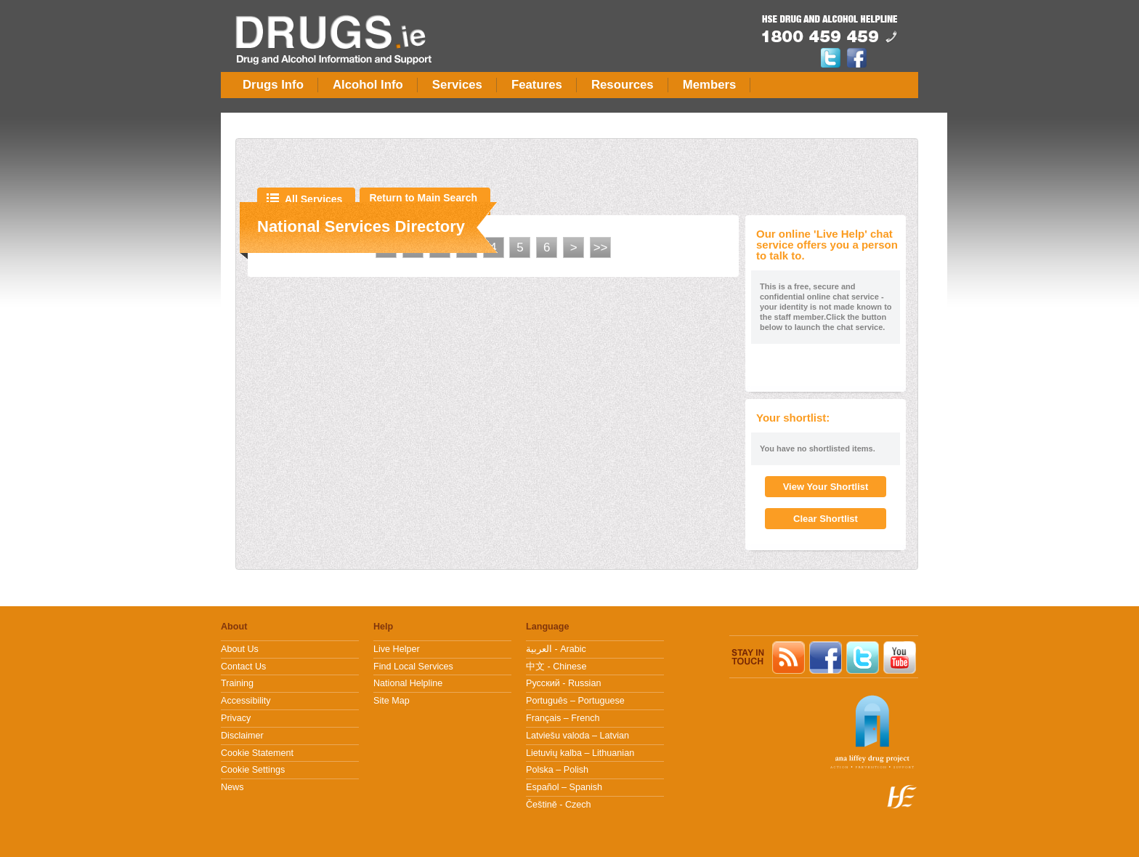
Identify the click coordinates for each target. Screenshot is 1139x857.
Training (237, 683)
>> (600, 247)
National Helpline (407, 683)
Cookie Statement (257, 753)
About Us (240, 649)
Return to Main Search (423, 198)
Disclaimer (242, 736)
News (232, 787)
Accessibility (246, 701)
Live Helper (396, 649)
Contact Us (243, 666)
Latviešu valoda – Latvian (577, 736)
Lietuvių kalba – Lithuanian (580, 753)
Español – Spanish (564, 787)
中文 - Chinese (556, 666)
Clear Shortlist (825, 518)
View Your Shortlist (826, 486)
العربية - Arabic (556, 649)
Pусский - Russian (563, 683)
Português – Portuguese (575, 701)
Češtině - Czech (558, 805)
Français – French (563, 718)
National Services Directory (361, 226)
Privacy (236, 718)
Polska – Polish (557, 770)
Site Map (391, 701)
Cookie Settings (253, 770)
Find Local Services (413, 666)
